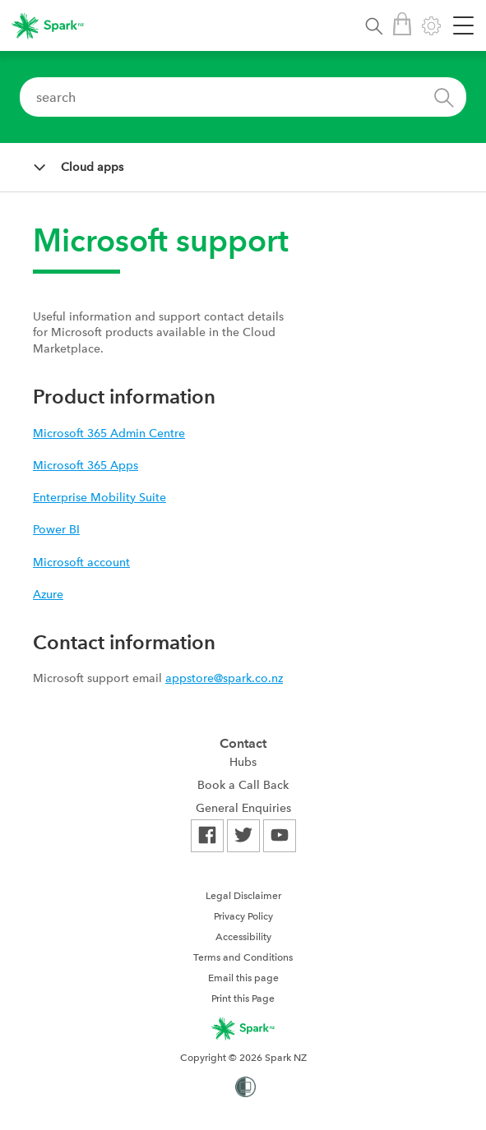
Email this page (243, 978)
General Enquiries (243, 807)
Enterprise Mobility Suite (99, 497)
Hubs (243, 761)
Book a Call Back (243, 784)
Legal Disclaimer (243, 896)
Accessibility (243, 937)
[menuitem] (243, 761)
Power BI (56, 529)
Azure (48, 594)
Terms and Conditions (243, 957)
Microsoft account (81, 562)
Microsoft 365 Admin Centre (109, 433)
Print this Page (243, 998)
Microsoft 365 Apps (85, 465)
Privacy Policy (243, 916)
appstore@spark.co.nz (224, 678)
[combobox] (243, 97)
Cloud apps (92, 166)
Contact (243, 743)
